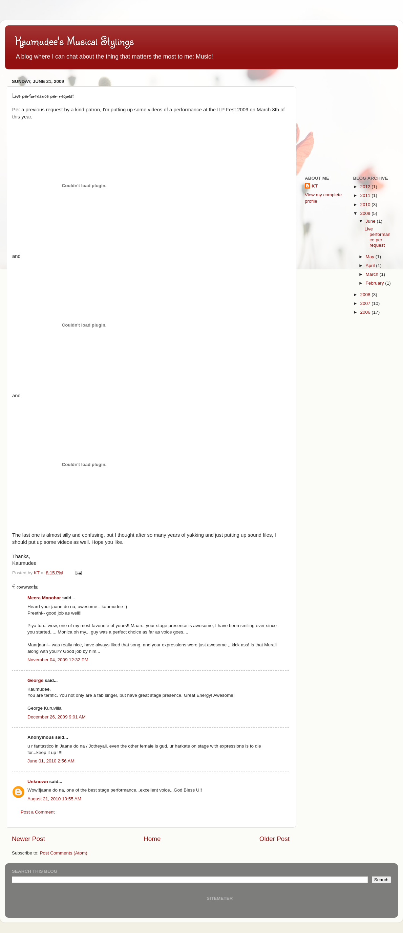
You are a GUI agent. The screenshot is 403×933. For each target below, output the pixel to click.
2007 (366, 303)
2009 (366, 213)
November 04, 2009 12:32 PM (57, 659)
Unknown (37, 781)
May (371, 256)
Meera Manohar (44, 597)
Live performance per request (377, 237)
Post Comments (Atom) (63, 853)
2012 (366, 186)
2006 (366, 312)
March (373, 274)
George (35, 680)
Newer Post (28, 838)
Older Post (274, 838)
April (371, 265)
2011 (366, 195)
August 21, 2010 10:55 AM (54, 798)
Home (152, 838)
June (371, 221)
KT (315, 185)
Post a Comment (38, 812)
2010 (366, 204)
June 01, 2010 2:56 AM (51, 760)
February (375, 283)
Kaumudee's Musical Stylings (74, 41)
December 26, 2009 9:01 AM (56, 716)
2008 (366, 294)
